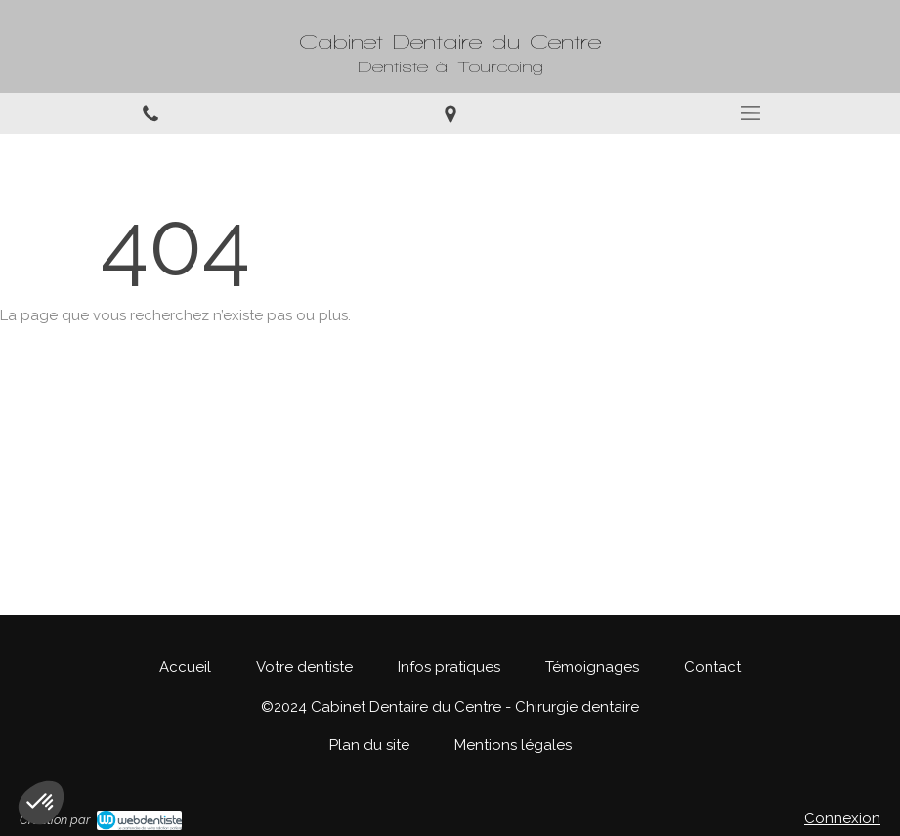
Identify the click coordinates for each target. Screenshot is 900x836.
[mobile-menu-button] (750, 113)
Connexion (842, 818)
